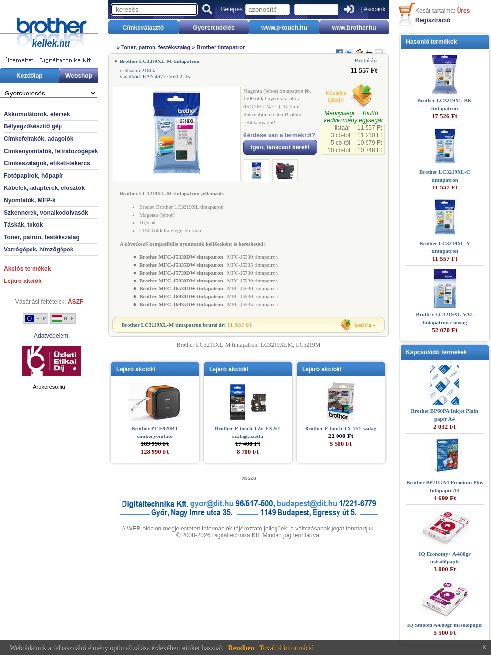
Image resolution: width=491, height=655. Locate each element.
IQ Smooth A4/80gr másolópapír (445, 625)
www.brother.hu (354, 27)
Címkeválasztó (143, 27)
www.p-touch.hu (284, 27)
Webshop (78, 75)
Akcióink (375, 9)
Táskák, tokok (23, 224)
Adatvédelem (51, 335)
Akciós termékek (27, 268)
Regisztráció (432, 20)
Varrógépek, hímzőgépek (38, 249)
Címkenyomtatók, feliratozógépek (51, 151)
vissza (248, 478)
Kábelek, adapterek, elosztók (44, 188)
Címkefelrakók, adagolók (38, 138)
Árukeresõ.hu (49, 387)
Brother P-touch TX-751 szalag (341, 428)
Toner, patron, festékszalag (42, 237)
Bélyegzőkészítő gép (33, 126)
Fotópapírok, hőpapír (33, 175)
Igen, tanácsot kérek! (280, 147)
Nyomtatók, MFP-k (30, 200)
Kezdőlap (29, 75)
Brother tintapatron (221, 47)
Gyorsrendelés (213, 27)
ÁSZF (75, 301)
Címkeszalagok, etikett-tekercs (47, 163)
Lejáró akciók (23, 281)
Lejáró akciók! (136, 369)
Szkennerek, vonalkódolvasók (46, 212)
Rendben (241, 648)
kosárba (363, 325)
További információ (286, 648)
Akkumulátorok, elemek (37, 114)
